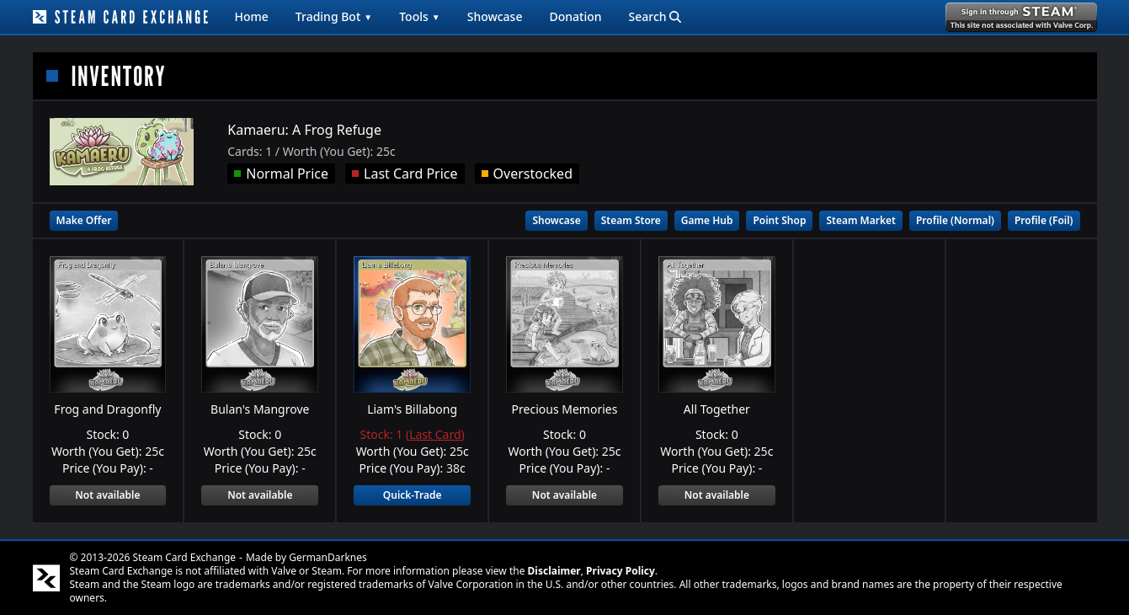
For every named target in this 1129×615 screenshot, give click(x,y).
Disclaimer (554, 571)
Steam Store (631, 220)
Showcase (495, 16)
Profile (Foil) (1044, 220)
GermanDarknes (328, 557)
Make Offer (84, 220)
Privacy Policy (620, 571)
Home (252, 16)
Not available (107, 495)
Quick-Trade (412, 495)
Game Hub (707, 220)
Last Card (435, 434)
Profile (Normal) (955, 220)
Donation (575, 16)
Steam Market (860, 220)
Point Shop (779, 220)
